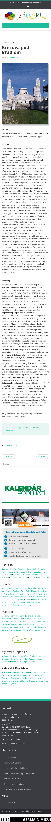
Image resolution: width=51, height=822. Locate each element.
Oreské (9, 574)
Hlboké (34, 591)
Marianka (6, 621)
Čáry (23, 591)
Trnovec (32, 577)
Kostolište (6, 618)
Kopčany (11, 572)
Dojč (28, 591)
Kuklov (30, 594)
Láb (21, 618)
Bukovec (42, 456)
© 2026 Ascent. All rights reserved (14, 811)
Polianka (32, 659)
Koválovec (21, 572)
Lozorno (28, 618)
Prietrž (14, 599)
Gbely (29, 569)
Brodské (13, 569)
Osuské (31, 597)
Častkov (16, 591)
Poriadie (40, 659)
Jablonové (29, 616)
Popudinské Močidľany (33, 574)
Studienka (40, 624)
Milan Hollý (14, 57)
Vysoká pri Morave (39, 627)
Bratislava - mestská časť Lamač (15, 681)
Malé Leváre (38, 618)
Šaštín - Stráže (17, 605)
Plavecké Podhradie (26, 621)
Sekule (4, 602)
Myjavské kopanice (11, 445)
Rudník (14, 661)
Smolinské (13, 602)
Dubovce (21, 569)
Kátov (4, 572)
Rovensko (36, 599)
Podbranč (6, 599)
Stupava (5, 627)
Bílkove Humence (16, 588)
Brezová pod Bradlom (28, 656)
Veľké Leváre (25, 627)
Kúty (36, 594)
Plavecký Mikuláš (41, 621)
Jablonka (14, 659)
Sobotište (31, 602)
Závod (37, 630)
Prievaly (21, 599)
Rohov (28, 599)
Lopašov (37, 572)
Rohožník (21, 624)
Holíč (35, 569)
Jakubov (38, 616)
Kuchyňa (15, 618)
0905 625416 (16, 3)
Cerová (9, 591)
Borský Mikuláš (31, 588)
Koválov (22, 594)
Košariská (23, 659)
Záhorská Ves (28, 630)
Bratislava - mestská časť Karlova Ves (26, 678)
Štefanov (27, 605)
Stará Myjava (23, 661)
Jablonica (14, 594)
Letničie (29, 572)
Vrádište (46, 577)
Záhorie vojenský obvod (11, 630)
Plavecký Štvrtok (9, 624)
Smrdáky (22, 602)
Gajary (21, 616)
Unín (39, 577)
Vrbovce (33, 661)
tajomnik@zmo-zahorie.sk (15, 743)
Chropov (41, 569)
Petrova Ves (18, 574)
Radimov (14, 577)
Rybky (44, 599)
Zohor (43, 630)
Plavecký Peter (41, 597)
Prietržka (5, 577)
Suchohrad (14, 627)
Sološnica (30, 624)
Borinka (14, 616)
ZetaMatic (39, 811)
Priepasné (6, 661)
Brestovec (9, 456)
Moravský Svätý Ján (19, 597)
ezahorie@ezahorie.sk (32, 3)
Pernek (14, 621)
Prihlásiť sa (9, 802)
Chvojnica (6, 659)
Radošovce (23, 577)
